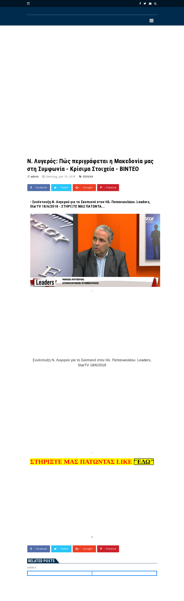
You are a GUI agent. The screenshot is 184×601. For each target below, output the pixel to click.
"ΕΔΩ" (144, 461)
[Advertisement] (92, 60)
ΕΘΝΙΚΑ (88, 176)
